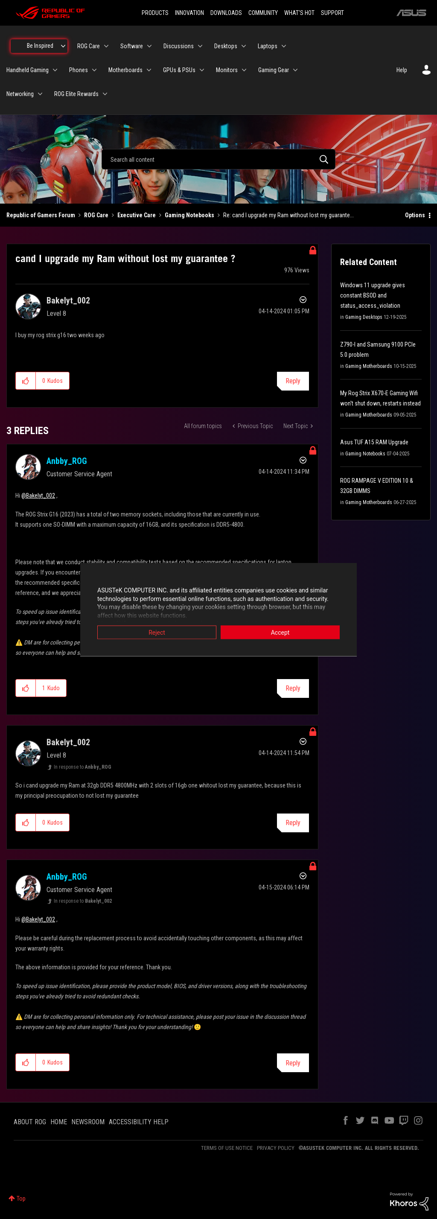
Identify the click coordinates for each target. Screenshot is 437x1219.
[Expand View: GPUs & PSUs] (202, 70)
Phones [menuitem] (78, 70)
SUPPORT (332, 12)
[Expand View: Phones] (94, 70)
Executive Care (136, 215)
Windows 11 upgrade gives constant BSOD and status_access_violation (372, 295)
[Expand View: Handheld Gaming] (55, 70)
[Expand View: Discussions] (200, 46)
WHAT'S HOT (299, 12)
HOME (58, 1122)
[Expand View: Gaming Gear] (295, 70)
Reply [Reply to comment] (293, 688)
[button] (26, 380)
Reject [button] (157, 632)
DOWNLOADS (226, 12)
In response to (82, 767)
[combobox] (218, 159)
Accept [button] (280, 632)
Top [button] (21, 1198)
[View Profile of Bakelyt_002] (68, 300)
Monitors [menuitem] (227, 70)
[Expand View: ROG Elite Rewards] (105, 94)
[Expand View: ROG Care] (106, 46)
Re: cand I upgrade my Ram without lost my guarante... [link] (288, 215)
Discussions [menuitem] (178, 46)
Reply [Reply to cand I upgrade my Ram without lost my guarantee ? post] (293, 381)
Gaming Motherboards (368, 366)
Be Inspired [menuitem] (40, 45)
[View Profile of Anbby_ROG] (67, 461)
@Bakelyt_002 (38, 495)
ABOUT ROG (30, 1122)
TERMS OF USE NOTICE (227, 1148)
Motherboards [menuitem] (125, 70)
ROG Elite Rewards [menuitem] (76, 93)
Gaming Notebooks (189, 215)
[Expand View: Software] (149, 46)
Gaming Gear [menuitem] (273, 70)
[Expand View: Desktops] (243, 46)
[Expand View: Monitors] (244, 70)
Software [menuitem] (131, 46)
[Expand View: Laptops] (284, 46)
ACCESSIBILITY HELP (139, 1122)
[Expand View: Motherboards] (149, 70)
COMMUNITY (263, 12)
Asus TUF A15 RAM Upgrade (374, 442)
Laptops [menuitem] (267, 46)
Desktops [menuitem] (225, 46)
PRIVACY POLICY (275, 1148)
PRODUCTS (155, 12)
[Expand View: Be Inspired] (63, 46)
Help (401, 70)
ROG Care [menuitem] (88, 46)
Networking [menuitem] (20, 93)
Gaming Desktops (363, 317)
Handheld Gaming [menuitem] (27, 70)
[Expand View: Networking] (40, 94)
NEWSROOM (88, 1122)
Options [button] (415, 215)
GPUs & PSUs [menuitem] (179, 70)
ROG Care (96, 215)
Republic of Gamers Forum (40, 215)
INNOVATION (189, 12)
